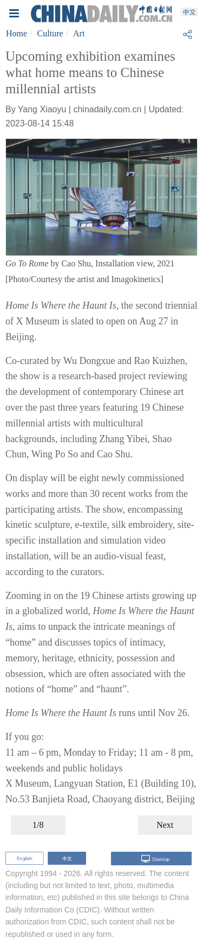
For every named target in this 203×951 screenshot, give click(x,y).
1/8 (37, 824)
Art (78, 33)
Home (16, 33)
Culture (50, 33)
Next (164, 824)
